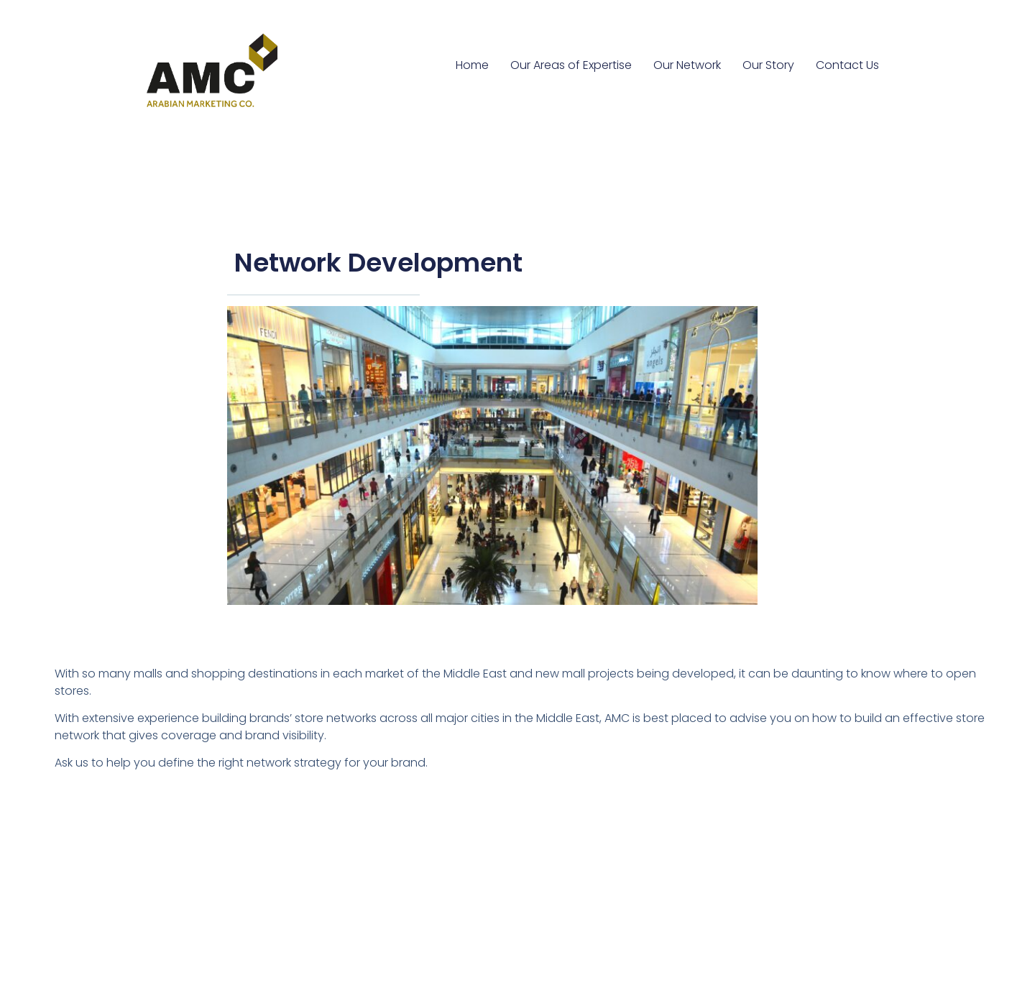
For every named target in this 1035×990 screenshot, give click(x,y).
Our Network (687, 65)
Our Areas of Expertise (571, 65)
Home (472, 65)
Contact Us (847, 65)
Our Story (768, 65)
